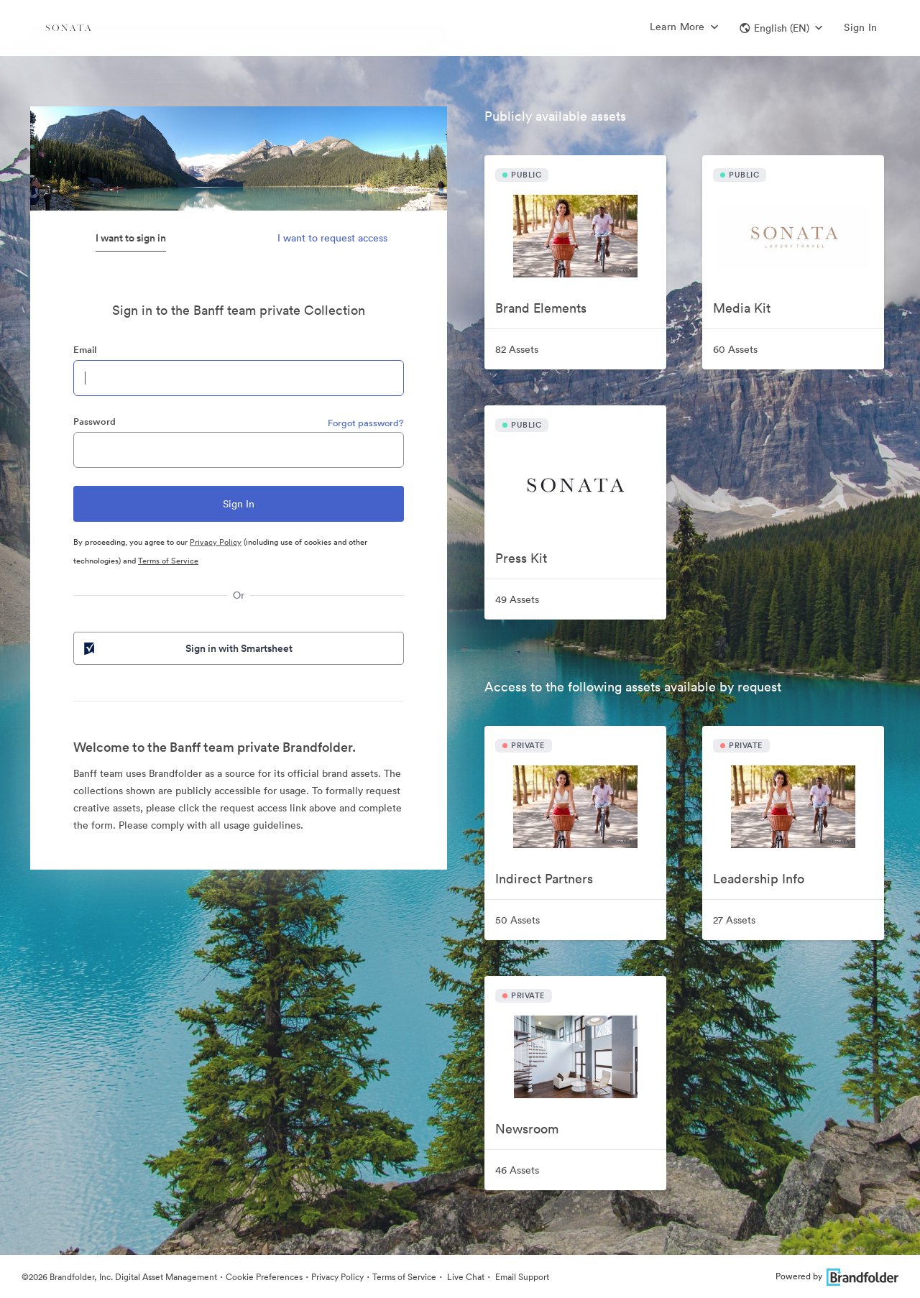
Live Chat (464, 1277)
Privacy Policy (216, 542)
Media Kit (741, 308)
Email (84, 350)
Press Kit (521, 558)
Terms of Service (168, 560)
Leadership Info (758, 878)
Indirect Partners (544, 878)
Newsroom (526, 1128)
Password (94, 421)
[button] (781, 28)
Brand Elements (540, 308)
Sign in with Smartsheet (187, 648)
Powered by (837, 1276)
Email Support (521, 1277)
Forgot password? (366, 423)
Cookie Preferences (264, 1277)
